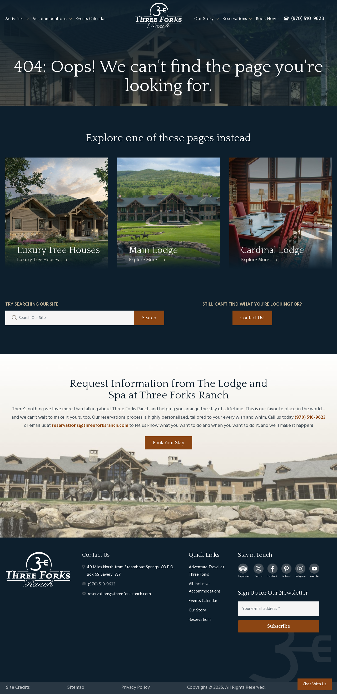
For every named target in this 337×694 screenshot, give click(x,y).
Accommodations (49, 18)
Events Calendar (91, 18)
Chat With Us (314, 684)
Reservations (234, 18)
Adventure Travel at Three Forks (206, 571)
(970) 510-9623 (310, 417)
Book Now (266, 18)
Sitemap (75, 687)
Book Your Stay (168, 442)
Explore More (143, 259)
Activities (14, 18)
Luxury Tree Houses (38, 259)
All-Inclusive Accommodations (205, 588)
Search (149, 318)
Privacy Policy (135, 687)
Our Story (204, 18)
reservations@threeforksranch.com (90, 425)
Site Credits (18, 687)
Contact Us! (252, 318)
